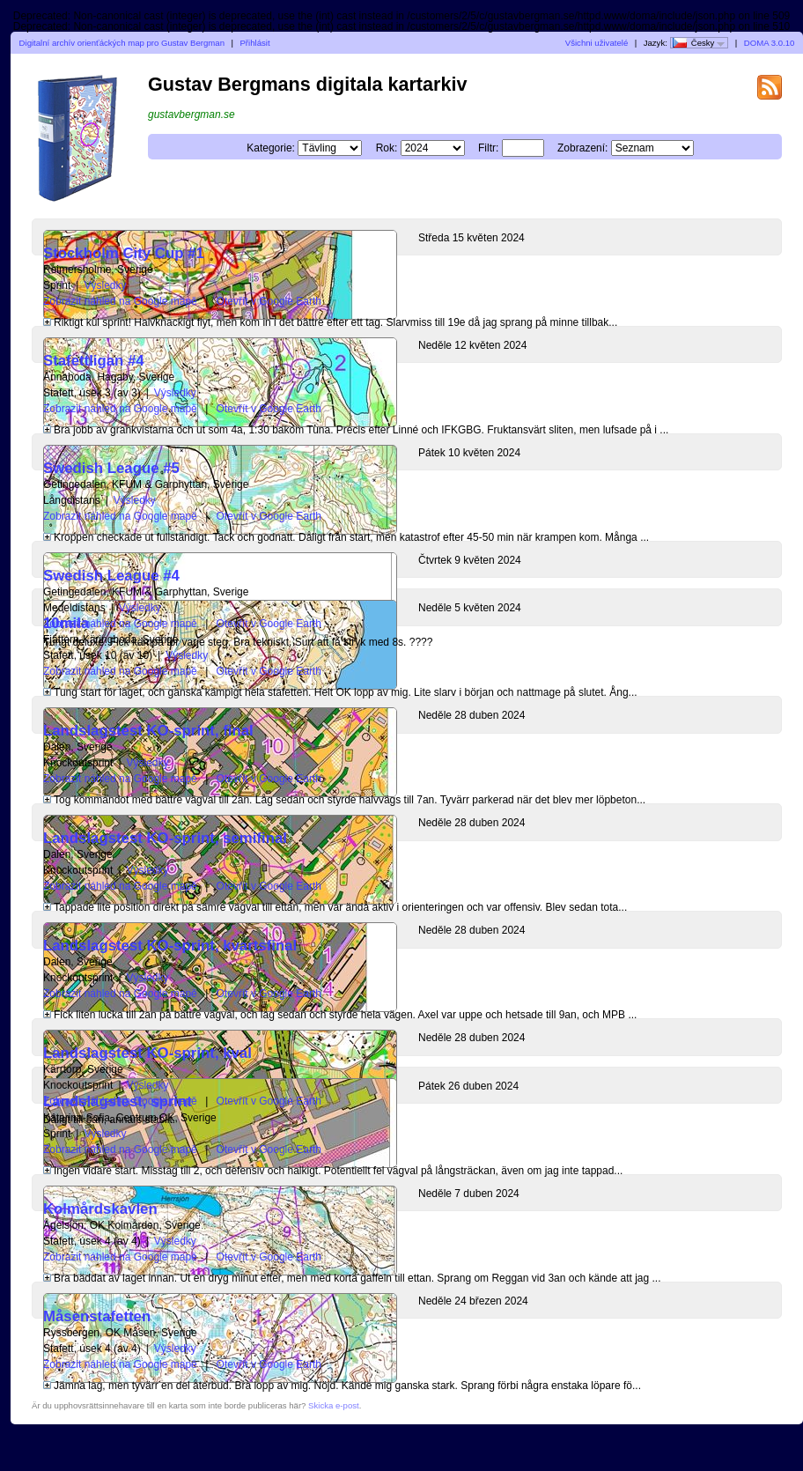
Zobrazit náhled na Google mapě (120, 301)
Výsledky (105, 285)
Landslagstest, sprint (117, 1101)
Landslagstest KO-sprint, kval (147, 1053)
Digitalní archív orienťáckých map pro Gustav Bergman (122, 43)
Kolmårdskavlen (100, 1209)
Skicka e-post (333, 1405)
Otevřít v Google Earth (269, 301)
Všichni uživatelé (596, 43)
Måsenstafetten (97, 1316)
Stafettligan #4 (93, 360)
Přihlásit (254, 43)
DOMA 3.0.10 (769, 43)
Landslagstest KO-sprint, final (148, 730)
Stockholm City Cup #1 (123, 253)
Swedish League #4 (111, 575)
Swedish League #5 (111, 468)
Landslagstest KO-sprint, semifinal (165, 838)
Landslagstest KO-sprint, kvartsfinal (170, 945)
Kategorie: (271, 148)
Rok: (387, 148)
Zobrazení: (582, 148)
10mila (66, 623)
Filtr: (488, 148)
